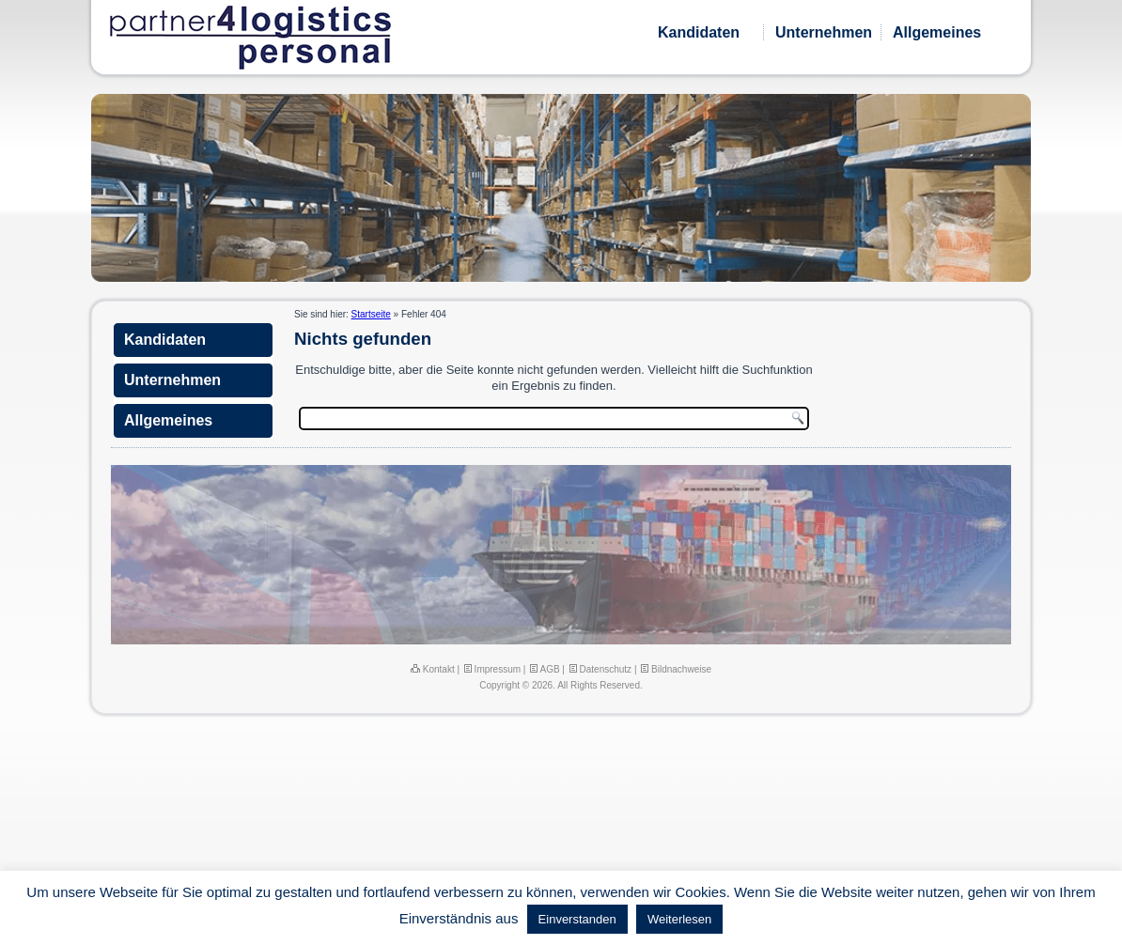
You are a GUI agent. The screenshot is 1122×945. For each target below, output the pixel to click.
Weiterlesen (679, 919)
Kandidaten (699, 32)
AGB (543, 669)
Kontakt (433, 669)
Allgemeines (937, 32)
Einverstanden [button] (577, 919)
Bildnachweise (675, 669)
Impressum (491, 669)
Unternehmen (823, 32)
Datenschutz (599, 669)
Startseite (371, 314)
